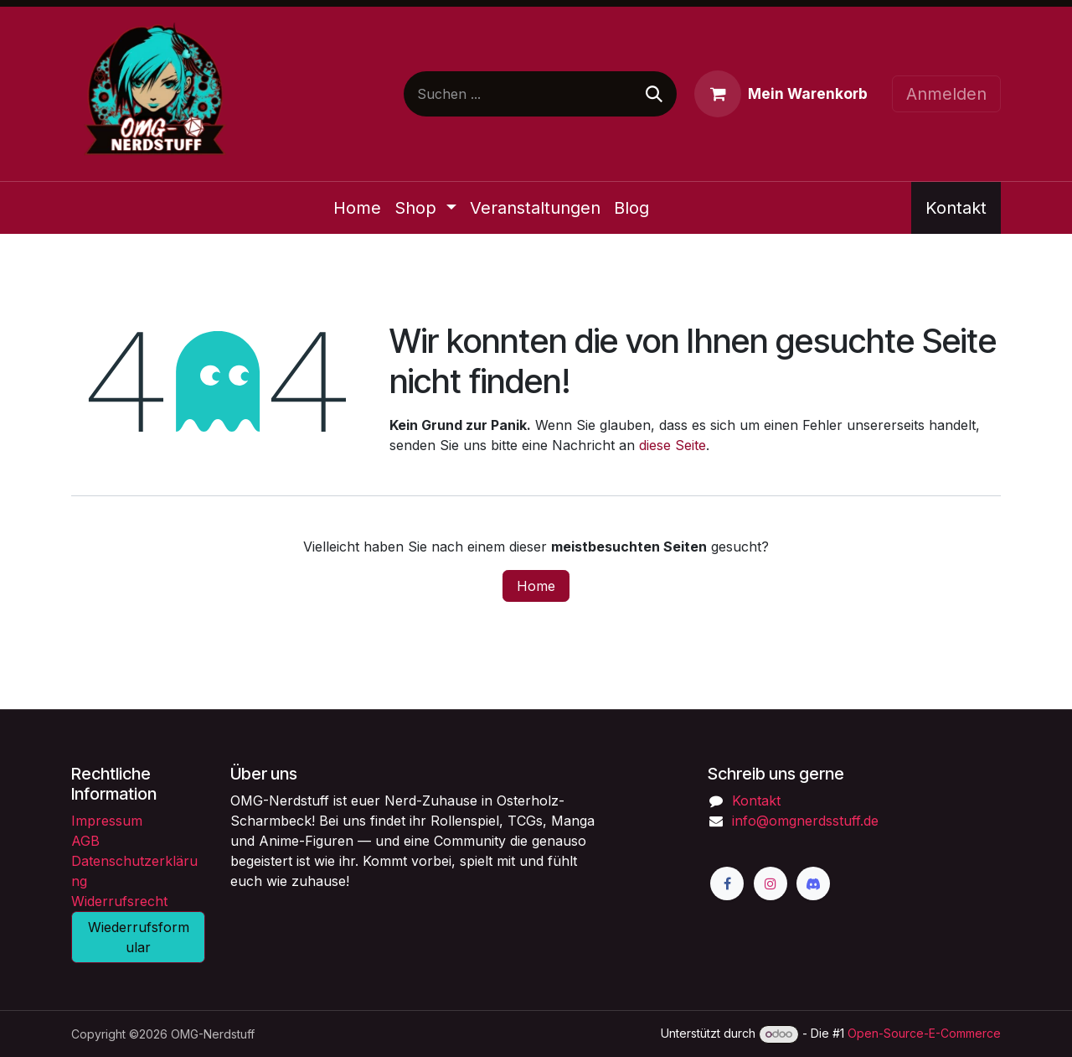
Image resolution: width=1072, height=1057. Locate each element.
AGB (85, 840)
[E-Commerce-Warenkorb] (781, 94)
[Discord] (813, 883)
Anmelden (946, 94)
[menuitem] (357, 208)
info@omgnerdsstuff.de (805, 820)
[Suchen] (654, 94)
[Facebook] (727, 883)
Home (536, 586)
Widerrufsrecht (119, 901)
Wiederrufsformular (138, 937)
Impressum (106, 820)
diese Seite (672, 445)
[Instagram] (770, 883)
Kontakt (956, 208)
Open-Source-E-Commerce (924, 1033)
